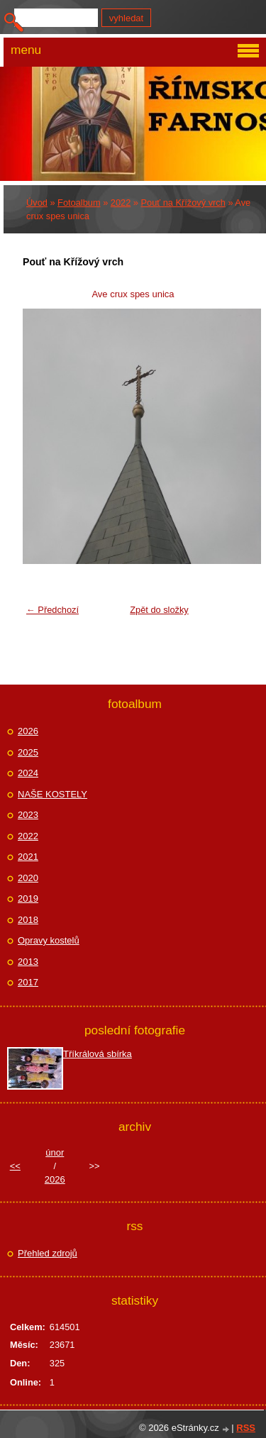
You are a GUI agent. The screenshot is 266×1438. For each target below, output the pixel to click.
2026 (28, 731)
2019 (28, 898)
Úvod (37, 202)
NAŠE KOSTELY (52, 794)
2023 (28, 814)
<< (15, 1166)
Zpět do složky (159, 609)
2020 (28, 878)
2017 (28, 982)
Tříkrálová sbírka (97, 1054)
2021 (28, 856)
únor (54, 1152)
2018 (28, 919)
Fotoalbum (78, 202)
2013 (28, 961)
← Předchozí (52, 609)
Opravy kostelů (48, 940)
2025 (28, 752)
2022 (121, 202)
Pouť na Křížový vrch (183, 202)
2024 (28, 773)
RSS (245, 1427)
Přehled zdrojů (47, 1253)
